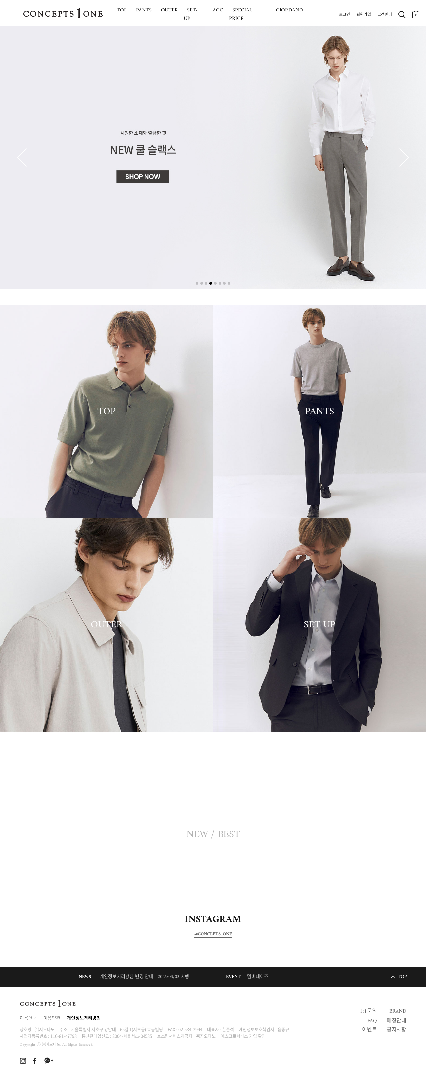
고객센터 (385, 15)
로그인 (344, 15)
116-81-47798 (63, 1036)
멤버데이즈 (257, 977)
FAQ (372, 1020)
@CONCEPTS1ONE (213, 934)
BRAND (397, 1011)
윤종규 (283, 1029)
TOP (106, 411)
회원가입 (364, 15)
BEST (229, 835)
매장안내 (396, 1020)
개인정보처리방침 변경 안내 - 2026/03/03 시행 (144, 977)
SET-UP (319, 625)
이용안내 (28, 1018)
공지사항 (396, 1030)
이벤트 (369, 1030)
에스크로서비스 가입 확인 (243, 1036)
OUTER (106, 625)
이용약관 (51, 1018)
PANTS (319, 411)
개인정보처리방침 (84, 1018)
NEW (197, 835)
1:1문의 (368, 1011)
